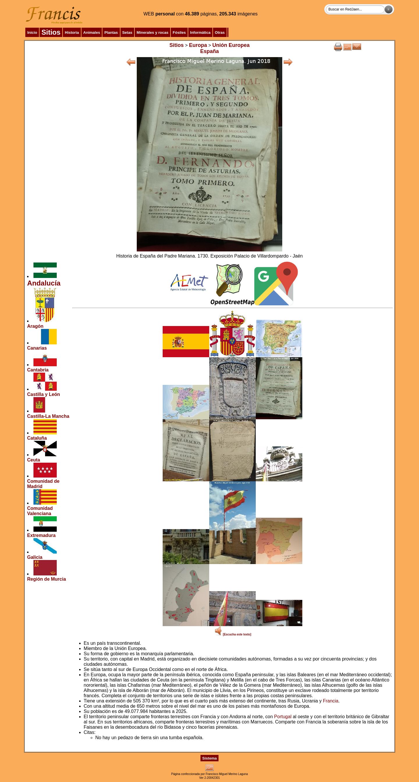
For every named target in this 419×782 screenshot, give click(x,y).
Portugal (283, 716)
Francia (330, 700)
